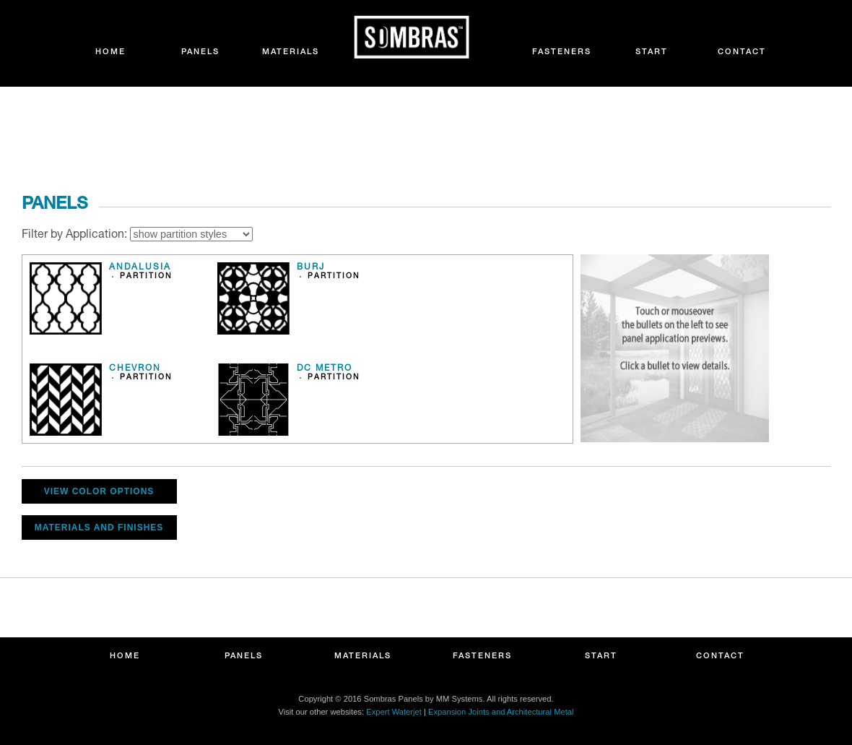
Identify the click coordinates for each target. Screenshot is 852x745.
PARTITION (146, 276)
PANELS (200, 52)
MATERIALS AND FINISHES (99, 527)
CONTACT (742, 52)
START (651, 52)
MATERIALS (290, 52)
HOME (110, 52)
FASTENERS (561, 52)
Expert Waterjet (394, 711)
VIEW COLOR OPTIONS (99, 491)
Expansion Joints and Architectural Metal (500, 711)
